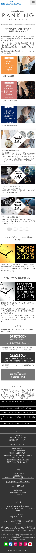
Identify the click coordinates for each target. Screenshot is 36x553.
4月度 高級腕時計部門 (9, 125)
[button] (33, 2)
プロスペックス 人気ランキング (12, 186)
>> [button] (27, 229)
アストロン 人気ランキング (11, 217)
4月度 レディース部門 (9, 101)
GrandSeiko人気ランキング (11, 150)
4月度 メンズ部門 (8, 76)
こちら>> (13, 332)
